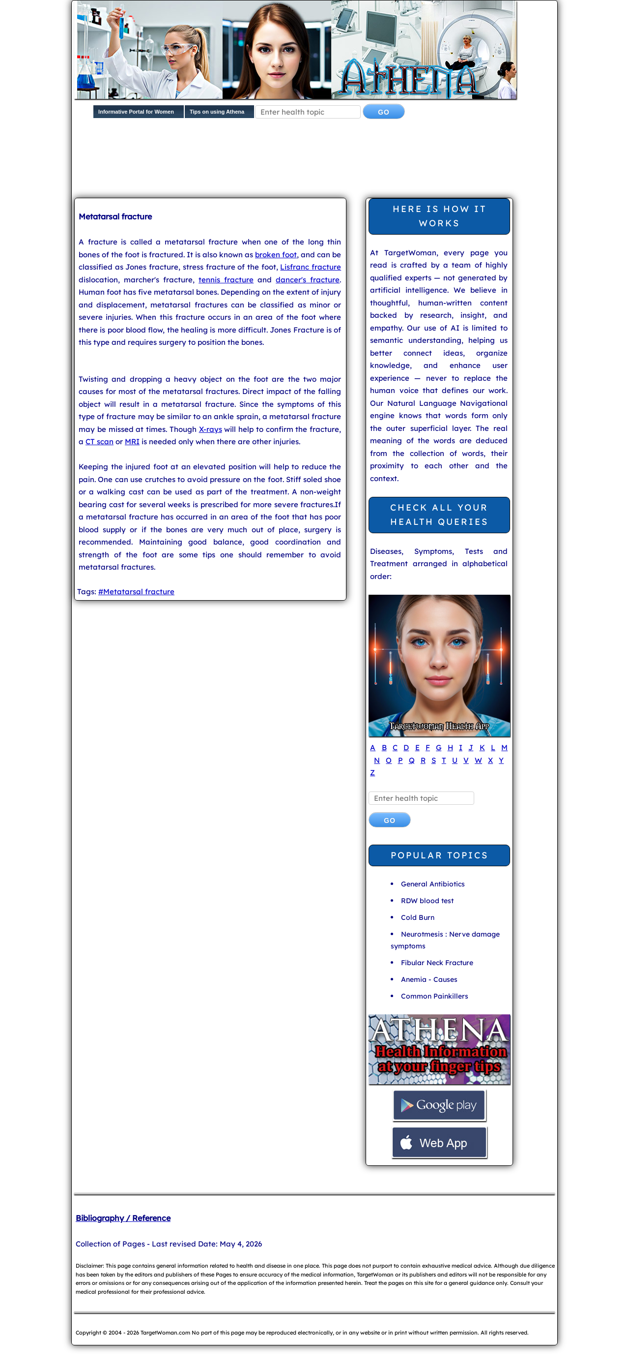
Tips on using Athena (217, 112)
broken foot (276, 254)
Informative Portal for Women (136, 112)
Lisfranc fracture (310, 267)
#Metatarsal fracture (136, 591)
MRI (132, 441)
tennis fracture (226, 279)
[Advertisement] (312, 160)
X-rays (210, 429)
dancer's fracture (308, 279)
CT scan (100, 441)
